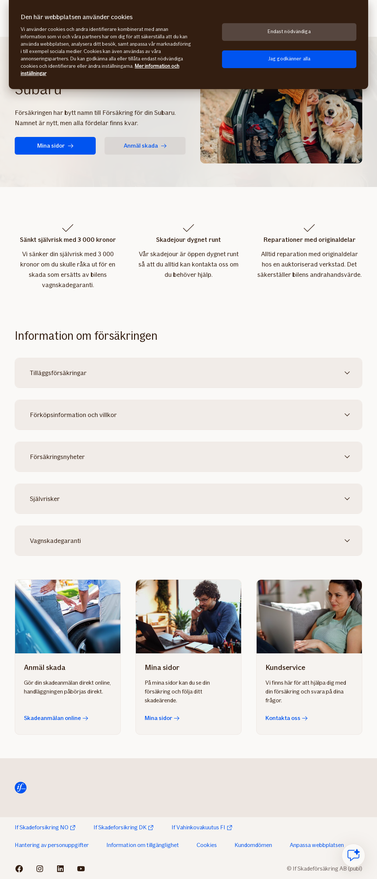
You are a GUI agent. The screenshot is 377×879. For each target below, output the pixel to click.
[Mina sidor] (188, 616)
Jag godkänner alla (289, 59)
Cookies (207, 844)
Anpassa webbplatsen (317, 844)
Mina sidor (55, 145)
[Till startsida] (21, 788)
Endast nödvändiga (289, 31)
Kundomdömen (253, 844)
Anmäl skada (145, 145)
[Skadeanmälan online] (67, 616)
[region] (188, 44)
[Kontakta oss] (309, 616)
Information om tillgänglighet (142, 844)
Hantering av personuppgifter (52, 844)
